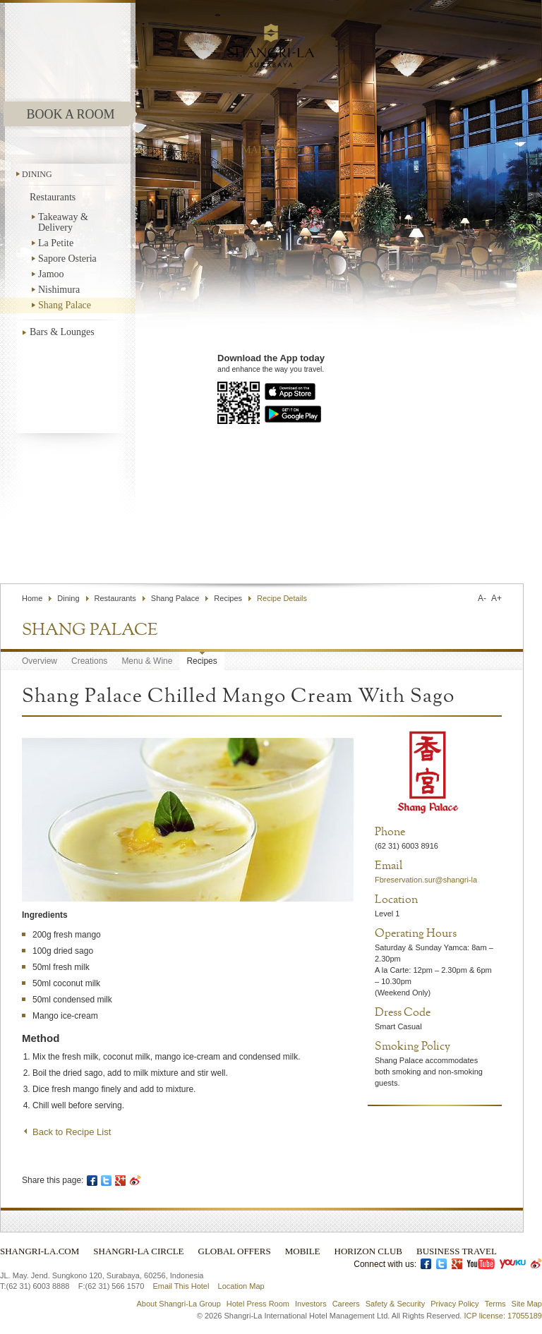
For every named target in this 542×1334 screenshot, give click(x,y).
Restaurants (53, 197)
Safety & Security (395, 1303)
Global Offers (234, 1251)
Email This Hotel (180, 1286)
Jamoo (51, 274)
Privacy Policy (454, 1303)
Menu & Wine (146, 661)
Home (32, 598)
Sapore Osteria (67, 258)
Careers (346, 1303)
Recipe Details (282, 598)
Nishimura (59, 289)
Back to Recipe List (71, 1132)
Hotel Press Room (258, 1303)
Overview (39, 661)
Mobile (302, 1251)
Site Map (527, 1303)
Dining (37, 174)
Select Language (483, 549)
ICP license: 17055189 (503, 1315)
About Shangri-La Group (179, 1303)
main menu (271, 150)
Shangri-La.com (39, 1251)
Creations (89, 661)
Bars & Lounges (62, 332)
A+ (496, 598)
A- (482, 598)
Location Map (241, 1286)
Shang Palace (64, 305)
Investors (311, 1303)
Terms (495, 1303)
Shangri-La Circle (138, 1251)
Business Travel (456, 1251)
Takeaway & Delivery (63, 222)
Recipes (228, 598)
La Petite (55, 243)
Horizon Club (368, 1251)
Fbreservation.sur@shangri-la (426, 879)
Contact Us (331, 549)
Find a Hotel (394, 549)
